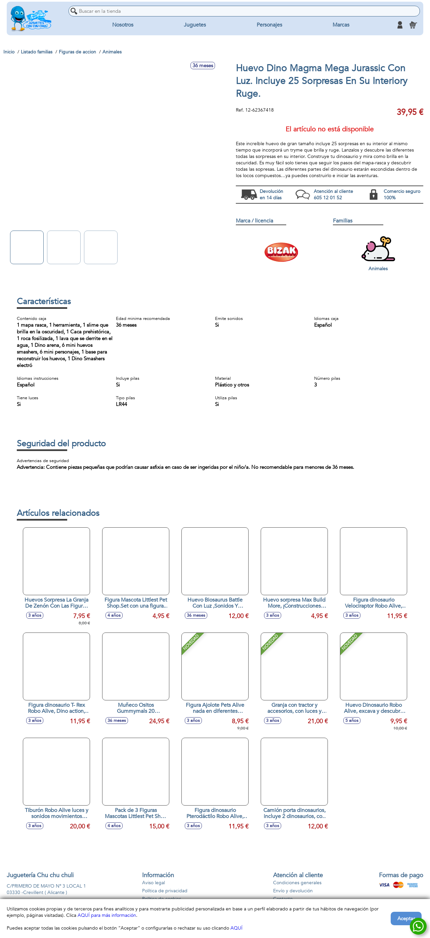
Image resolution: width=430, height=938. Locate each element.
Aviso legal (153, 883)
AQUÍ (236, 928)
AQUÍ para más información (107, 915)
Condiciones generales (297, 883)
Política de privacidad (164, 891)
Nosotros (122, 25)
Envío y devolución (293, 891)
